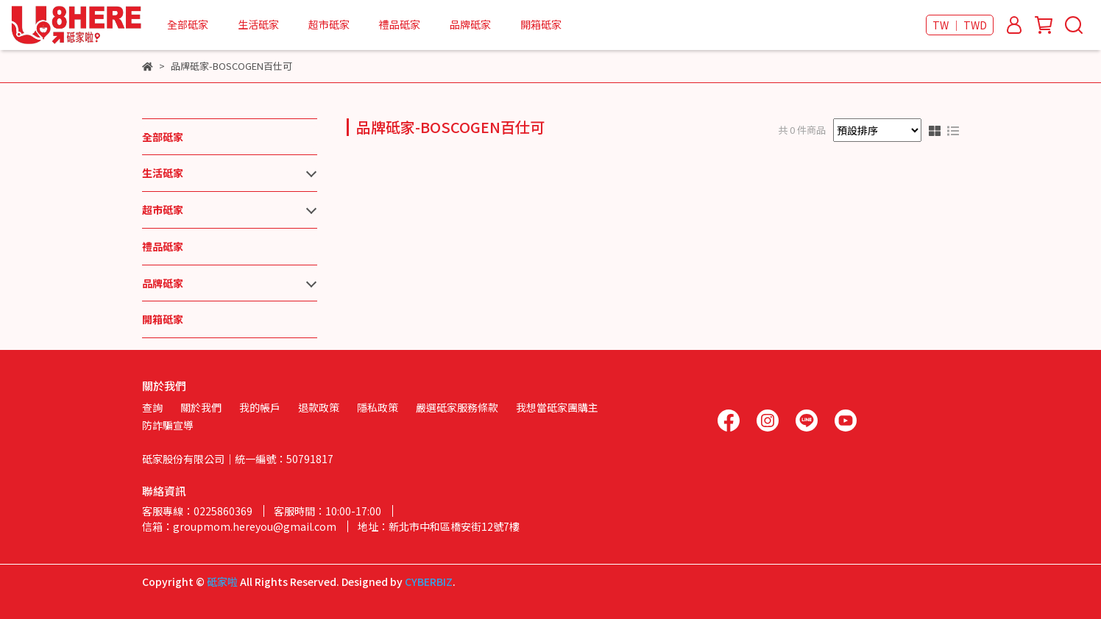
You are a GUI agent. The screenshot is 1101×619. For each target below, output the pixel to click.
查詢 (152, 407)
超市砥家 (329, 24)
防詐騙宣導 (168, 425)
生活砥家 (258, 24)
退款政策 (318, 407)
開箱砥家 (541, 24)
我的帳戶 (259, 407)
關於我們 (201, 407)
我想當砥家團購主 (557, 407)
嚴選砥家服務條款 (457, 407)
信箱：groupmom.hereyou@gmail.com (239, 526)
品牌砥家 (470, 24)
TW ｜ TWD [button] (959, 25)
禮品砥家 (399, 24)
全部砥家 (187, 24)
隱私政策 (377, 407)
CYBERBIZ (429, 581)
